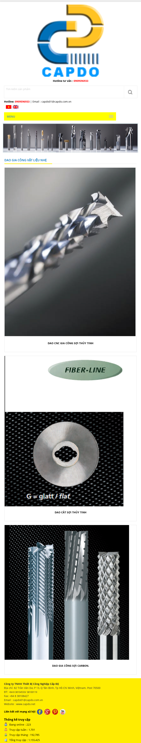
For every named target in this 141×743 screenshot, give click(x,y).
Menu (11, 116)
